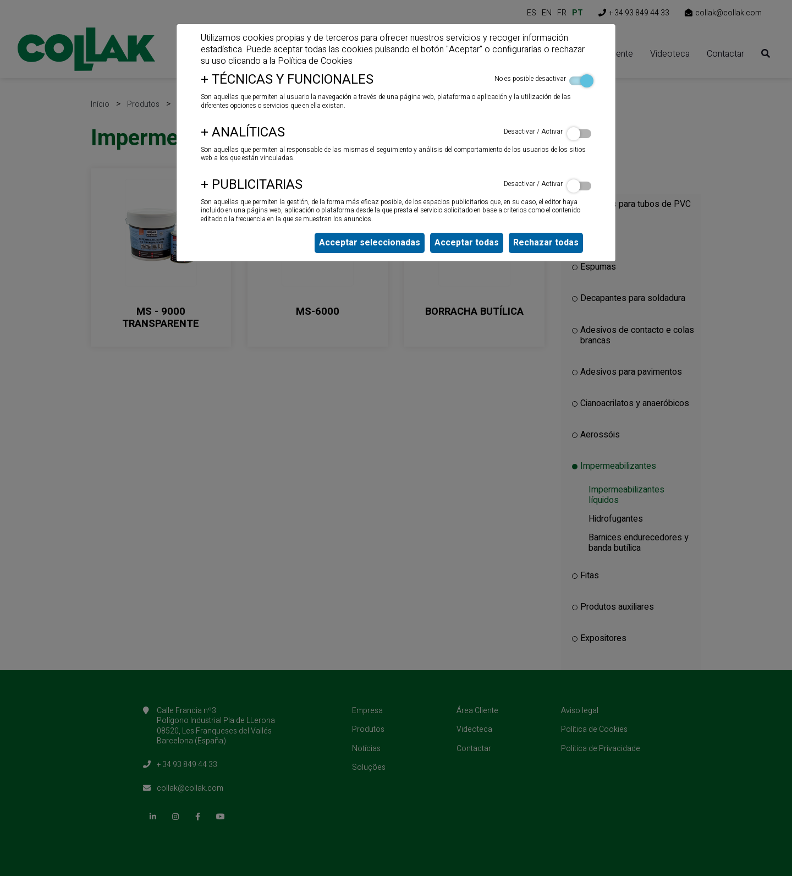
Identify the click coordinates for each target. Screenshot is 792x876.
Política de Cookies (315, 61)
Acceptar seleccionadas (369, 242)
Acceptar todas (467, 242)
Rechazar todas (546, 242)
